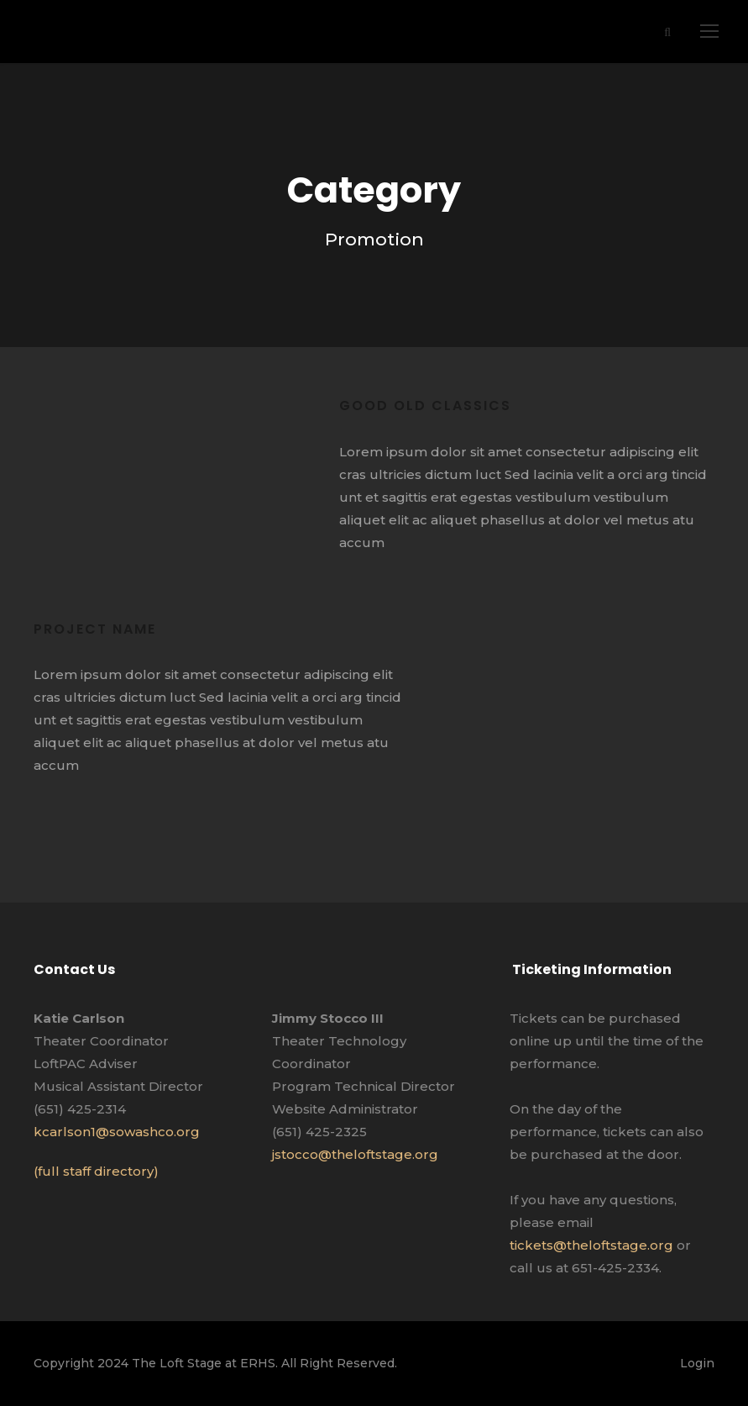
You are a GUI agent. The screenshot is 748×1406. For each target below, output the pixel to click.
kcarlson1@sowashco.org (117, 1132)
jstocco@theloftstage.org (355, 1154)
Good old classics (425, 405)
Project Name (95, 629)
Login (697, 1363)
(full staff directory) (96, 1171)
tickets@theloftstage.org (591, 1245)
